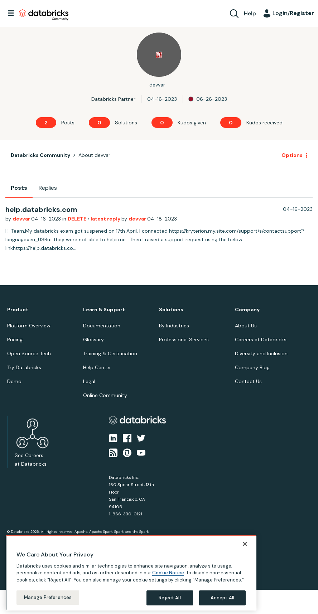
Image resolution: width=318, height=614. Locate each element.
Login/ (293, 13)
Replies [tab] (48, 188)
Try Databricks (24, 367)
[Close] (245, 544)
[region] (131, 572)
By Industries (174, 325)
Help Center (97, 367)
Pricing (15, 339)
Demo (14, 381)
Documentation (101, 325)
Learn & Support (104, 310)
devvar (22, 219)
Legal (89, 381)
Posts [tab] (19, 188)
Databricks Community (44, 15)
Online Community (105, 395)
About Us (246, 325)
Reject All (169, 598)
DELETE (77, 219)
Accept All (222, 598)
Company (247, 310)
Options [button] (292, 155)
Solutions (171, 310)
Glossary (93, 339)
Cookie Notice (168, 573)
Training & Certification (110, 353)
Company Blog (252, 367)
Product (17, 310)
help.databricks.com (41, 209)
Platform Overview (28, 325)
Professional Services (184, 339)
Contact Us (248, 381)
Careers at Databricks (260, 339)
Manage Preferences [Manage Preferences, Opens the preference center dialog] (48, 597)
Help (250, 13)
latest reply (106, 219)
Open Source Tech (29, 353)
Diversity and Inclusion (261, 353)
